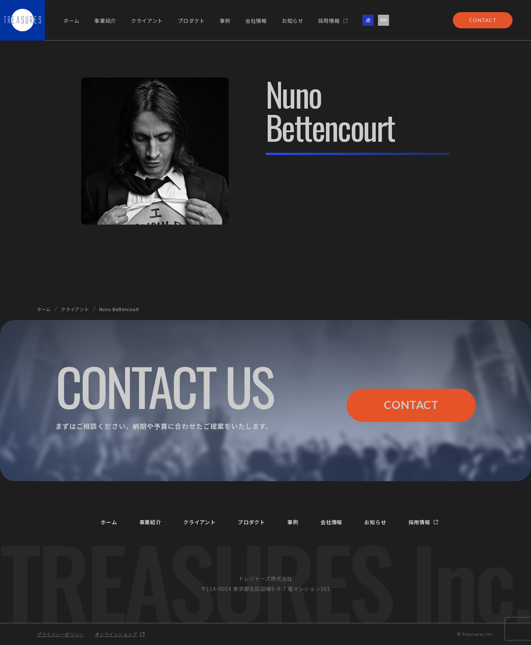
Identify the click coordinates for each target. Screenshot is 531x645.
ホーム (44, 309)
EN (383, 19)
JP (368, 19)
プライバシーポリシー (60, 634)
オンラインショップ (116, 634)
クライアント (75, 309)
